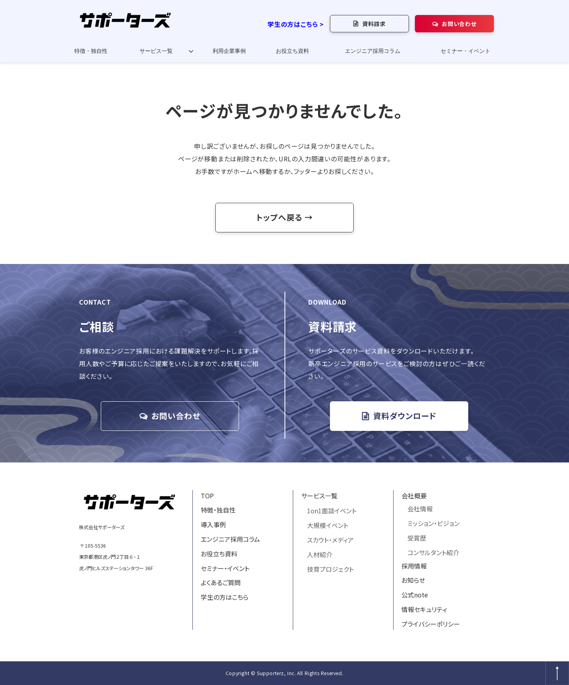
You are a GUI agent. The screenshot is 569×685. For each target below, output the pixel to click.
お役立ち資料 (292, 51)
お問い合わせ (459, 24)
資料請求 (374, 24)
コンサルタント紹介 (433, 552)
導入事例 (213, 524)
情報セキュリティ (424, 609)
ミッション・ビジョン (433, 523)
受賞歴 (416, 538)
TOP (207, 495)
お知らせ (413, 580)
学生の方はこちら (225, 597)
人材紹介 (319, 554)
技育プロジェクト (330, 569)
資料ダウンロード (405, 415)
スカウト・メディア (330, 540)
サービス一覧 (156, 51)
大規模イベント (327, 525)
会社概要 (414, 495)
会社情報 (420, 508)
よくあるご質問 (221, 582)
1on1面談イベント (331, 510)
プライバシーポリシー (430, 624)
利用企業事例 (229, 51)
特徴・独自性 (90, 51)
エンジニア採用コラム (372, 51)
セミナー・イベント (465, 51)
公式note (414, 594)
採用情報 (414, 566)
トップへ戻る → (284, 217)
